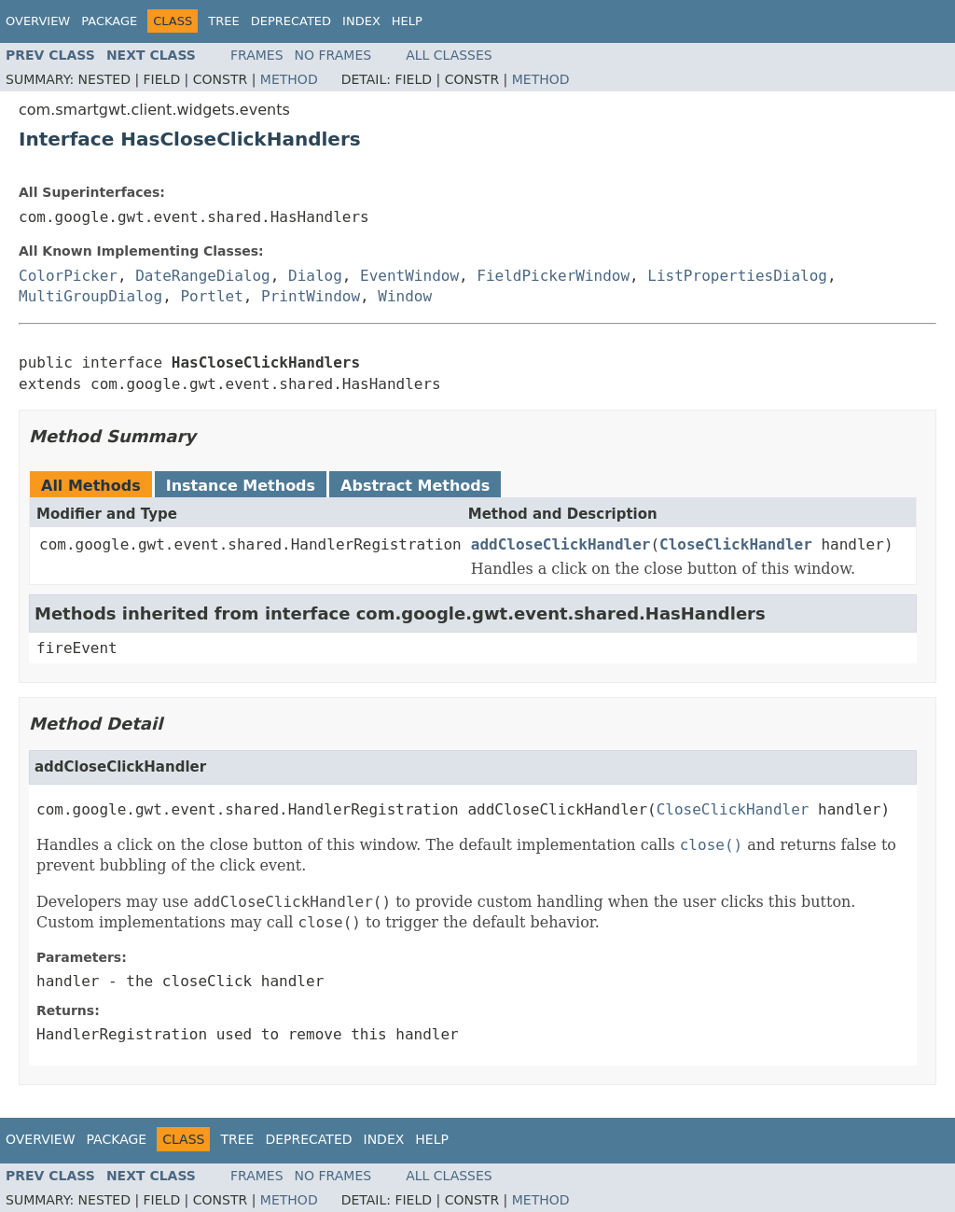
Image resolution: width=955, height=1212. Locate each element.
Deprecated (291, 21)
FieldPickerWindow (553, 276)
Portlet (211, 296)
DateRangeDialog (202, 276)
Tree (223, 21)
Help (407, 21)
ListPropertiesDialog (737, 276)
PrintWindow (310, 296)
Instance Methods (240, 486)
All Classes (449, 55)
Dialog (315, 276)
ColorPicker (68, 276)
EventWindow (409, 276)
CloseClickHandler (735, 544)
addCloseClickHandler (561, 544)
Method (289, 79)
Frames (257, 55)
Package (109, 21)
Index (361, 21)
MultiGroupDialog (90, 296)
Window (405, 296)
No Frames (333, 55)
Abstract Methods (415, 486)
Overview (38, 21)
